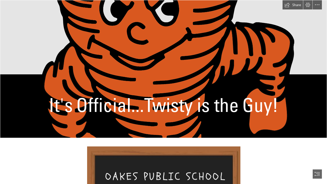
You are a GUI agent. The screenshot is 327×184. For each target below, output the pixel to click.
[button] (293, 4)
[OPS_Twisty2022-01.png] (163, 69)
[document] (163, 92)
